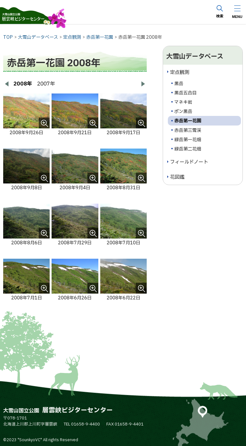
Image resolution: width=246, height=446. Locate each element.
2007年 (46, 84)
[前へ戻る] (7, 84)
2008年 (22, 84)
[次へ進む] (143, 84)
